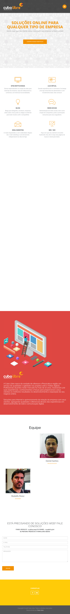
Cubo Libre (40, 610)
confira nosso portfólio (35, 41)
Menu (65, 6)
